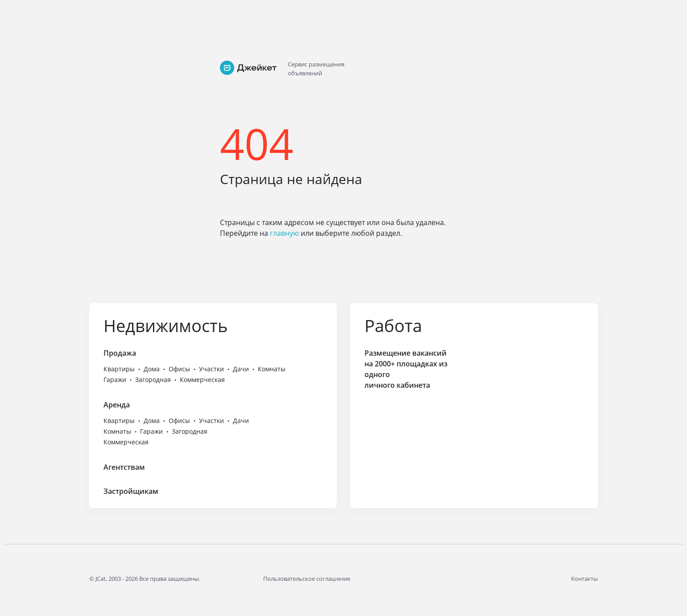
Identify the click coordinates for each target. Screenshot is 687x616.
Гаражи (114, 379)
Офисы (179, 369)
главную (284, 233)
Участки (211, 369)
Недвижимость (165, 325)
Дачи (241, 369)
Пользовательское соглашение (306, 579)
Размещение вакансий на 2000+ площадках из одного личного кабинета (405, 369)
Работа (393, 325)
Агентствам (124, 467)
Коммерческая (202, 379)
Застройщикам (130, 491)
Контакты (584, 579)
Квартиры (119, 369)
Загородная (153, 379)
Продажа (119, 353)
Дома (152, 369)
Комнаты (272, 369)
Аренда (116, 405)
